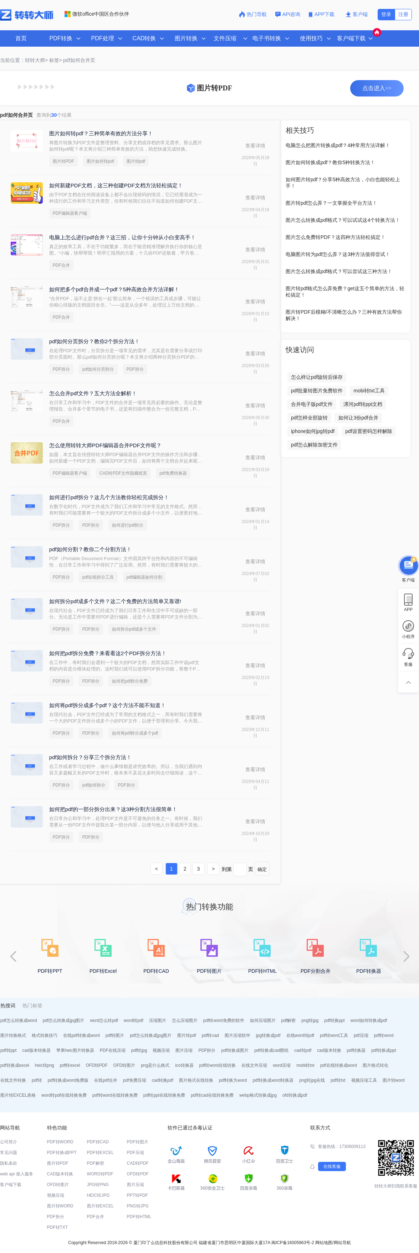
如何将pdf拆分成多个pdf (135, 733)
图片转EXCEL (100, 1206)
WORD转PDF (100, 1173)
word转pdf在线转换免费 (64, 1095)
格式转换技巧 (44, 1035)
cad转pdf (302, 1050)
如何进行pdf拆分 (128, 525)
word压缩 (282, 1065)
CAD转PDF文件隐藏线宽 (123, 473)
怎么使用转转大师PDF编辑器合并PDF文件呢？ (105, 445)
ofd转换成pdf (294, 1095)
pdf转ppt (8, 1050)
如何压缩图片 (263, 1020)
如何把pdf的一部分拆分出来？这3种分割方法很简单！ (113, 809)
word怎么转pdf (104, 1020)
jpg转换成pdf (268, 1035)
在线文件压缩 (254, 1065)
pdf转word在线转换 (217, 1065)
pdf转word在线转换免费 (115, 1095)
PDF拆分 (61, 369)
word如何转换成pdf (369, 1020)
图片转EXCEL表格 (18, 1095)
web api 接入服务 (16, 1173)
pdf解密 (288, 1020)
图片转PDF (63, 161)
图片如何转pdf (100, 161)
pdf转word (384, 1035)
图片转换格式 (13, 1035)
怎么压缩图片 (185, 1020)
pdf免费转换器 (173, 473)
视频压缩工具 (364, 1080)
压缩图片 (157, 1020)
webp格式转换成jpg (258, 1095)
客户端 (357, 14)
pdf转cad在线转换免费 (212, 1095)
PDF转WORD (60, 1141)
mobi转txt (305, 1065)
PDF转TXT (57, 1227)
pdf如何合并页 (79, 60)
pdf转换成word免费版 (68, 1080)
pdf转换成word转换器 (273, 1080)
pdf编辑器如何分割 (145, 577)
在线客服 (332, 1166)
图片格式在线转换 (196, 1080)
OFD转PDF (96, 1065)
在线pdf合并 (105, 1080)
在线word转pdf (300, 1035)
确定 (262, 869)
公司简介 (8, 1141)
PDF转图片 (137, 1141)
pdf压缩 (361, 1035)
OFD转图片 (124, 1065)
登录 (386, 14)
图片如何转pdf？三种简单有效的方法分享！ (101, 133)
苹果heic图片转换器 (75, 1050)
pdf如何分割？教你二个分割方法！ (90, 549)
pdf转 (37, 1080)
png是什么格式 (155, 1065)
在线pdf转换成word (81, 1035)
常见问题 (8, 1152)
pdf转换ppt (334, 1020)
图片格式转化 (375, 1065)
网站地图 (323, 1242)
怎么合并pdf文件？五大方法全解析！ (93, 393)
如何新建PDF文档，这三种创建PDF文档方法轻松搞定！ (116, 185)
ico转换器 (184, 1065)
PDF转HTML (139, 1216)
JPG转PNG (98, 1184)
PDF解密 (95, 1163)
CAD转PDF (138, 1163)
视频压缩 (161, 1050)
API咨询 (288, 14)
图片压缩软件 (237, 1035)
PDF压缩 (135, 1152)
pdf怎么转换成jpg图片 (64, 1020)
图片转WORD (60, 1206)
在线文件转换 (13, 1080)
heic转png (44, 1065)
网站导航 (342, 1242)
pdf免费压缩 (134, 1080)
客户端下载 (10, 1184)
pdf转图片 (115, 1035)
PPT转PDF (137, 1195)
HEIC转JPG (98, 1195)
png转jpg (309, 1020)
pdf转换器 (356, 1050)
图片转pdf (136, 161)
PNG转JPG (138, 1206)
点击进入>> (377, 88)
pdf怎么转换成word (18, 1020)
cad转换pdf (162, 1080)
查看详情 (255, 145)
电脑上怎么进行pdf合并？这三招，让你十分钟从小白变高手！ (122, 237)
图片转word (394, 1080)
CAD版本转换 (60, 1173)
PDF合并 (61, 265)
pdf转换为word (233, 1080)
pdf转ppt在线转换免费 (164, 1095)
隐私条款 (8, 1163)
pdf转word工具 (334, 1035)
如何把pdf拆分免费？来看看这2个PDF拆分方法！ (108, 653)
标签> (55, 60)
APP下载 (322, 14)
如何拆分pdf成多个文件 (134, 629)
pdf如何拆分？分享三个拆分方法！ (90, 757)
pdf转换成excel (14, 1065)
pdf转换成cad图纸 (271, 1050)
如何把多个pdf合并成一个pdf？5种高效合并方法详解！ (114, 289)
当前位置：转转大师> (24, 60)
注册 (403, 14)
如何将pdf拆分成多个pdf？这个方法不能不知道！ (107, 705)
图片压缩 (184, 1050)
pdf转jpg (139, 1050)
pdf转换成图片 (235, 1050)
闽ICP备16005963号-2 (292, 1242)
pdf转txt (338, 1080)
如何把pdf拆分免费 (130, 681)
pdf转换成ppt (383, 1050)
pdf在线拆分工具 (98, 577)
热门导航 (253, 14)
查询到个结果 (54, 115)
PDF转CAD (98, 1141)
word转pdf (133, 1020)
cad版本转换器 (36, 1050)
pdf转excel (70, 1065)
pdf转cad (210, 1035)
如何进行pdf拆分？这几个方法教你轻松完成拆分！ (109, 497)
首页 (21, 38)
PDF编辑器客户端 (70, 213)
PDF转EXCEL (100, 1152)
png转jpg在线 (312, 1080)
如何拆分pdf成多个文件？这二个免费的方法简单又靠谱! (115, 601)
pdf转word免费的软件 (223, 1020)
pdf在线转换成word (338, 1065)
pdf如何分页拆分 (98, 369)
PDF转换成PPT (62, 1152)
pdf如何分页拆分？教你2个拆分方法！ (94, 341)
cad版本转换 (329, 1050)
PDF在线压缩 (113, 1050)
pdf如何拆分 (94, 785)
